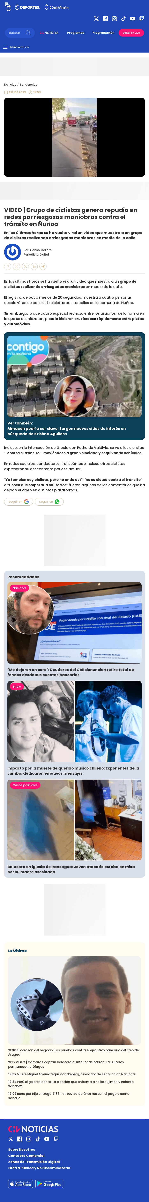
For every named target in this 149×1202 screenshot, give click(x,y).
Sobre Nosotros (21, 1149)
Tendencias (28, 85)
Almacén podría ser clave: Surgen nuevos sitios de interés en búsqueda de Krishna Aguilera (66, 431)
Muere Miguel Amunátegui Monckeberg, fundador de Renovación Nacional (72, 1074)
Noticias (10, 85)
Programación (103, 33)
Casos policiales (25, 785)
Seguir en (18, 501)
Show (17, 687)
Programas (75, 33)
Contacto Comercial (26, 1155)
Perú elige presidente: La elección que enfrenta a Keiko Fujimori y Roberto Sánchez (71, 1084)
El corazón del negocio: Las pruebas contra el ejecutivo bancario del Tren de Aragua (73, 1052)
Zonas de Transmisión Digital (34, 1162)
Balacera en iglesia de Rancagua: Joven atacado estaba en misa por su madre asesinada (71, 869)
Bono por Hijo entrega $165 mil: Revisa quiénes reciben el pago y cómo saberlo (68, 1096)
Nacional (19, 588)
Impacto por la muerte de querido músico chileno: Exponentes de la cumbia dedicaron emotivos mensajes (73, 771)
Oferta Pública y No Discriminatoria (39, 1168)
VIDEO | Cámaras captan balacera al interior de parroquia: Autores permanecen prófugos (66, 1064)
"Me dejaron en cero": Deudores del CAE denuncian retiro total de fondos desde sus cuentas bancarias (70, 672)
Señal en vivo (131, 33)
